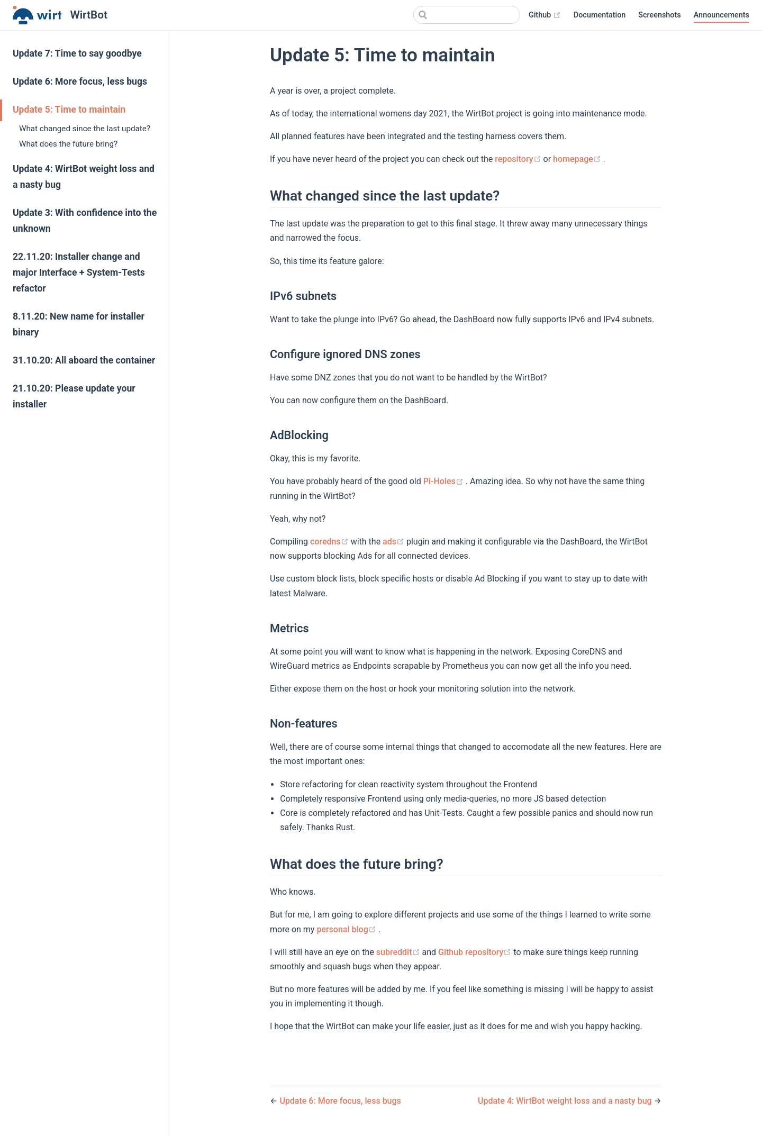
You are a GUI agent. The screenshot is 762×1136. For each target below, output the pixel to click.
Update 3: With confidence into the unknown (85, 220)
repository (519, 159)
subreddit (399, 952)
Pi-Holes (444, 481)
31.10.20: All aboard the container (84, 360)
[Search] (466, 15)
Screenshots (659, 15)
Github (545, 15)
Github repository (475, 952)
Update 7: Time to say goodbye (77, 53)
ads (394, 542)
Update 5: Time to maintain (69, 109)
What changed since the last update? (84, 128)
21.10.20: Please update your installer (74, 396)
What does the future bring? (68, 144)
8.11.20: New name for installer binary (78, 324)
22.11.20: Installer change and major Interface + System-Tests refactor (79, 272)
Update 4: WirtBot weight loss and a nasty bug (84, 176)
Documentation (600, 15)
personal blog (347, 929)
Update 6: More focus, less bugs (80, 81)
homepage (578, 159)
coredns (330, 542)
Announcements (721, 15)
